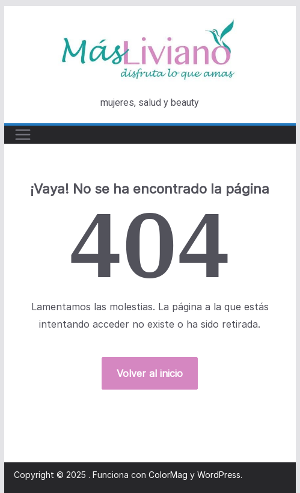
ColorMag (168, 475)
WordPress (218, 475)
